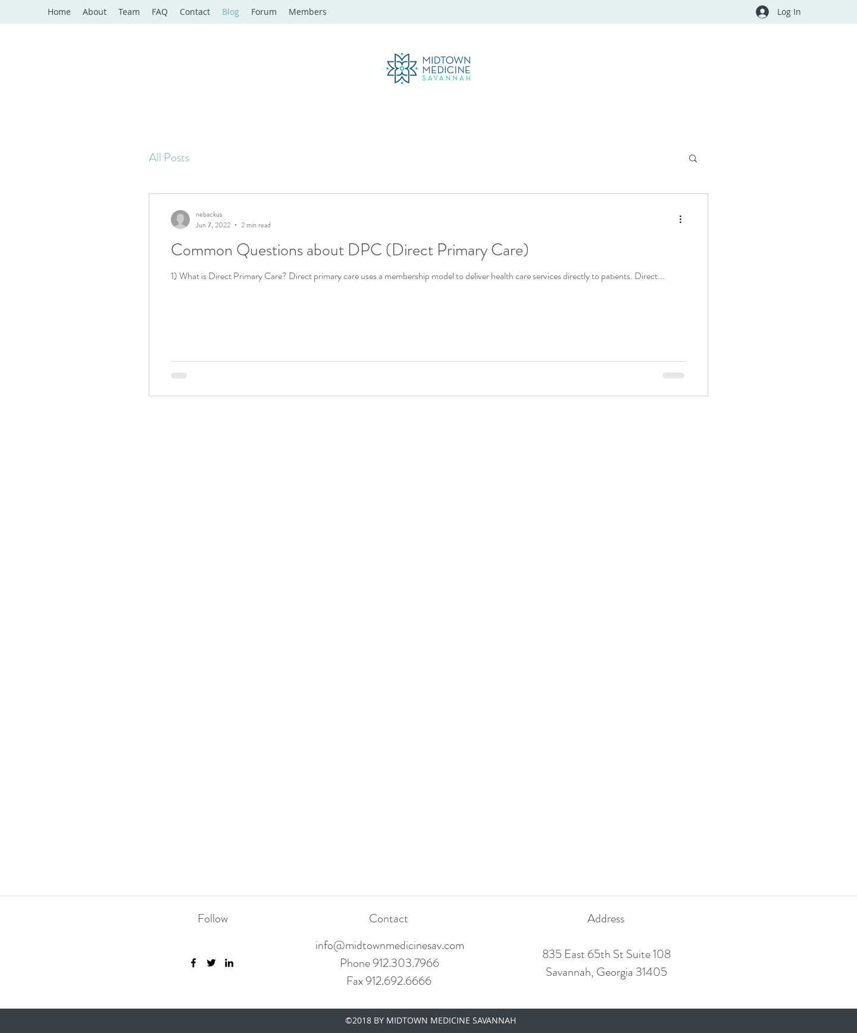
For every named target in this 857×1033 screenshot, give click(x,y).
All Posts (169, 157)
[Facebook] (193, 963)
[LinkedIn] (229, 963)
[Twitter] (211, 963)
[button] (693, 159)
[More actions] (684, 219)
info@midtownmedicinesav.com (389, 945)
